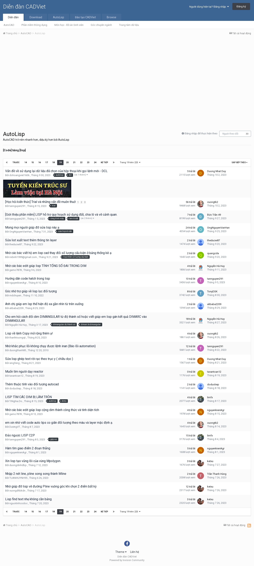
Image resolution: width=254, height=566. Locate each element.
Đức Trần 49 (214, 214)
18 (53, 162)
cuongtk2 (212, 202)
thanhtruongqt (17, 337)
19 (60, 162)
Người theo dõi (230, 133)
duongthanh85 (17, 350)
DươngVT (14, 426)
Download (36, 17)
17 (46, 162)
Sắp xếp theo (239, 162)
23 (88, 162)
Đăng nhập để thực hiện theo (201, 133)
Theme (121, 551)
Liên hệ (134, 551)
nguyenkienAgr (18, 282)
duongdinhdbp (18, 465)
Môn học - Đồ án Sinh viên (69, 24)
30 (247, 134)
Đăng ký (241, 6)
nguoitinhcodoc (18, 503)
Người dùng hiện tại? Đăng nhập (209, 6)
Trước (16, 162)
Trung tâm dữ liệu (129, 24)
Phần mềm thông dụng (34, 24)
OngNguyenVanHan (20, 231)
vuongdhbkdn (17, 490)
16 (39, 162)
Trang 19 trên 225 (130, 162)
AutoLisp (58, 17)
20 (67, 162)
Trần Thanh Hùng (216, 473)
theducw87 (15, 244)
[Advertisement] (127, 68)
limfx (210, 397)
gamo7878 (15, 269)
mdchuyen (15, 295)
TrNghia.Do (15, 401)
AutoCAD (9, 24)
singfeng (14, 363)
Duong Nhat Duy (216, 171)
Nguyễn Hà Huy (216, 266)
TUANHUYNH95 (18, 477)
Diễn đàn (13, 17)
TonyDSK (212, 291)
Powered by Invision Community (127, 560)
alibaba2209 (16, 308)
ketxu (210, 461)
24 (95, 162)
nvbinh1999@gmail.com (23, 257)
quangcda (213, 253)
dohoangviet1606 (19, 175)
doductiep (15, 388)
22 (81, 162)
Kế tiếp (104, 162)
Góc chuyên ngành (101, 24)
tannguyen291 (17, 205)
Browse (111, 17)
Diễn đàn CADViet (24, 6)
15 (32, 162)
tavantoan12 (16, 375)
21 (74, 162)
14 (25, 162)
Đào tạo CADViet (85, 17)
